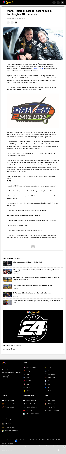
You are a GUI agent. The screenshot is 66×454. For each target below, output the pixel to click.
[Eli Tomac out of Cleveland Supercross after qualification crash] (7, 294)
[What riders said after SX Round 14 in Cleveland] (7, 263)
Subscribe (5, 376)
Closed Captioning (21, 439)
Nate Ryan (15, 273)
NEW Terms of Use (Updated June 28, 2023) (51, 439)
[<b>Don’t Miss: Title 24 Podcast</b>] (32, 326)
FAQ (26, 439)
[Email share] (16, 22)
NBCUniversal (10, 443)
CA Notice (11, 441)
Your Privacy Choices (21, 441)
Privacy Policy (5, 441)
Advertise (10, 439)
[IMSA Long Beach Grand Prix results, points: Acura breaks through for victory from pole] (7, 271)
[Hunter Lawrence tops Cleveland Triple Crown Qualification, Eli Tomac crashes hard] (7, 302)
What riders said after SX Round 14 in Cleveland (27, 262)
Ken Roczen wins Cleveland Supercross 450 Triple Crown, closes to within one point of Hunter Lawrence (36, 278)
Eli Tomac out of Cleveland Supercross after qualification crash (32, 293)
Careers (14, 439)
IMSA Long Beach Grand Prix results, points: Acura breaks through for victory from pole (36, 270)
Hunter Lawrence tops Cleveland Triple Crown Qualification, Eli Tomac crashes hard (36, 301)
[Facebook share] (8, 22)
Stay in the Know (6, 370)
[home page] (8, 2)
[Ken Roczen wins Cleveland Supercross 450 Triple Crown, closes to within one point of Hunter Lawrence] (7, 279)
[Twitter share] (12, 22)
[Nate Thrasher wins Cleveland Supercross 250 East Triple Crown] (7, 286)
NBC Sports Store (32, 439)
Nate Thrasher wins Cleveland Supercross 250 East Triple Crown (32, 285)
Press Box (39, 439)
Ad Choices (4, 439)
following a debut (38, 68)
